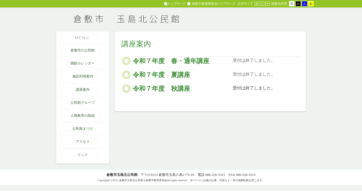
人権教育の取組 (82, 116)
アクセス (83, 142)
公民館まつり (82, 129)
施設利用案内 (82, 76)
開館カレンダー (82, 63)
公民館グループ (82, 103)
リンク (82, 155)
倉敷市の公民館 (82, 50)
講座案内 (83, 90)
